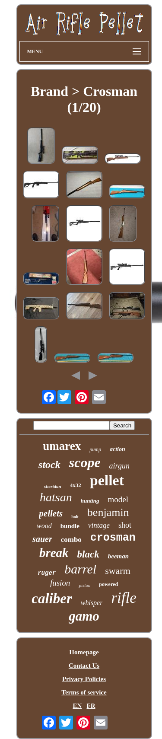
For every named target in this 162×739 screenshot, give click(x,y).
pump (95, 449)
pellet (107, 480)
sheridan (52, 486)
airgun (119, 466)
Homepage (83, 652)
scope (85, 462)
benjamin (108, 512)
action (117, 449)
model (118, 499)
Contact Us (84, 665)
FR (91, 705)
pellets (51, 513)
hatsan (56, 497)
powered (108, 584)
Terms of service (83, 692)
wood (44, 525)
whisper (92, 602)
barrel (80, 569)
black (88, 554)
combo (71, 539)
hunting (90, 500)
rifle (123, 597)
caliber (52, 598)
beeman (118, 556)
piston (84, 585)
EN (77, 705)
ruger (47, 573)
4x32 (75, 485)
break (54, 553)
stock (49, 464)
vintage (99, 525)
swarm (117, 570)
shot (124, 525)
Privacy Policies (84, 678)
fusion (60, 582)
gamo (84, 616)
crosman (113, 538)
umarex (62, 446)
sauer (42, 539)
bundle (69, 525)
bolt (75, 516)
